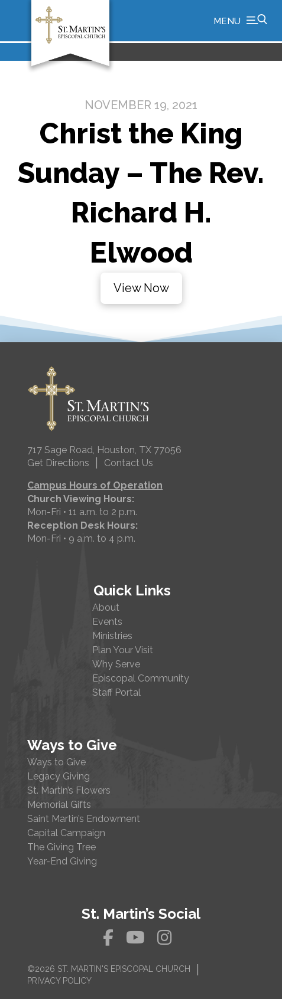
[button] (240, 20)
